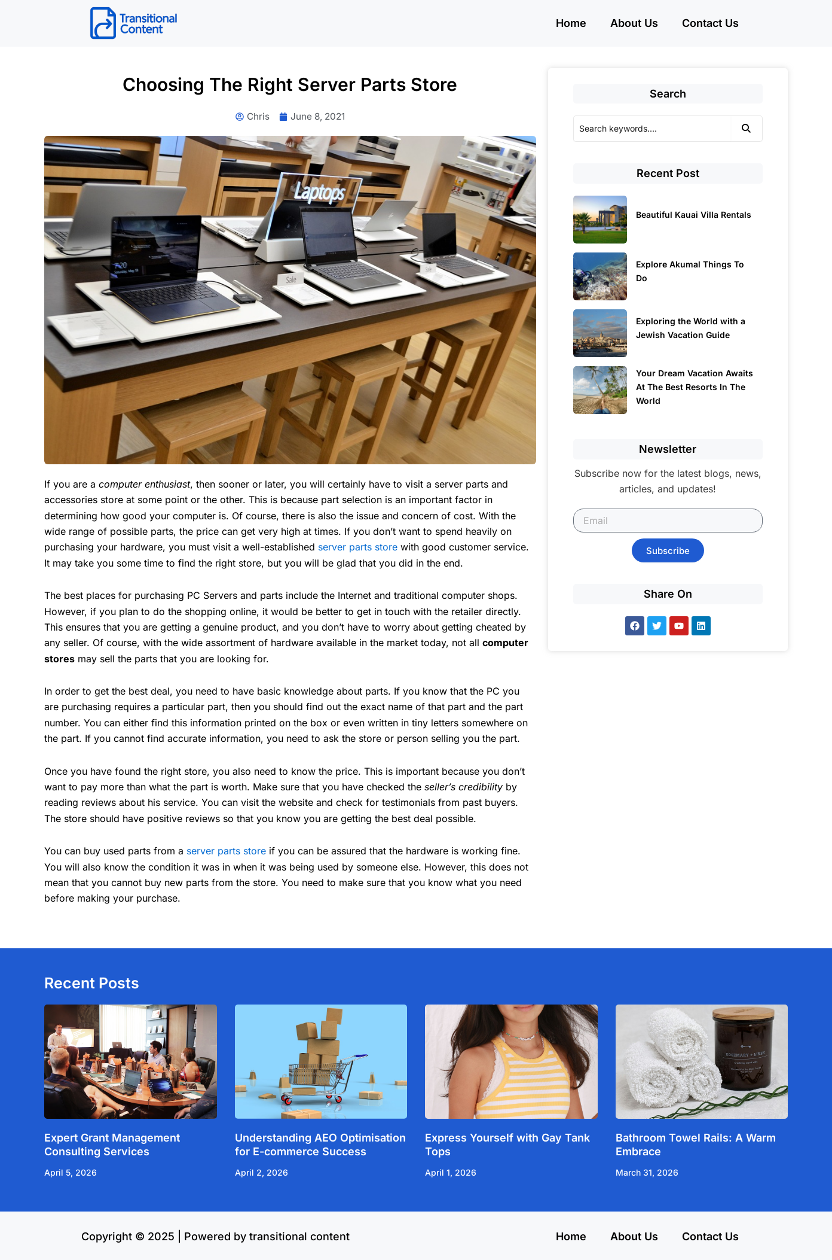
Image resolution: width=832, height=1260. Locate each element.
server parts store (357, 547)
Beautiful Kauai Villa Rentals (693, 214)
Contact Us (710, 23)
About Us (634, 23)
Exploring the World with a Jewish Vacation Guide (690, 328)
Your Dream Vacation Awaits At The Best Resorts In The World (694, 387)
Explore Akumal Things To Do (690, 271)
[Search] (652, 128)
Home (571, 23)
